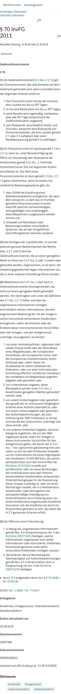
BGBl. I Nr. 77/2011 (28, 590)
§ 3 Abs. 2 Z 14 (44, 80)
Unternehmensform (18, 689)
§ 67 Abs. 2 (30, 260)
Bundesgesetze (33, 5)
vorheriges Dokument (13, 11)
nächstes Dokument (12, 15)
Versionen (6, 53)
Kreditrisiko (14, 684)
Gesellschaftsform (43, 689)
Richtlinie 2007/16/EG (19, 536)
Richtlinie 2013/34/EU (19, 465)
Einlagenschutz (33, 684)
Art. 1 (12, 590)
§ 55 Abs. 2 (32, 162)
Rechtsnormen (12, 5)
